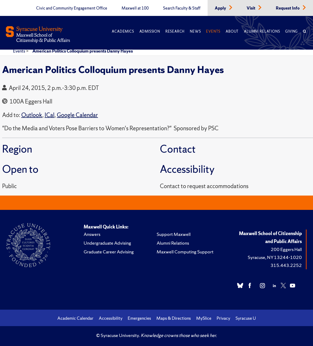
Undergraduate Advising (107, 243)
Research (175, 31)
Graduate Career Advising (109, 252)
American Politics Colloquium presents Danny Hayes (82, 51)
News (195, 31)
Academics (123, 31)
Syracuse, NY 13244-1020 (275, 257)
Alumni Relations (262, 31)
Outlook (31, 115)
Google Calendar (77, 115)
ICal (49, 115)
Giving (291, 31)
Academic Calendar (75, 318)
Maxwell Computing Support (185, 252)
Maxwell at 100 (135, 8)
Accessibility (110, 318)
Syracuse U (245, 318)
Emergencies (139, 318)
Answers (92, 234)
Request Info (288, 8)
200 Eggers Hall (286, 249)
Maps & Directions (173, 318)
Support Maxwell (174, 234)
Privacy (223, 318)
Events (213, 31)
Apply (221, 8)
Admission (149, 31)
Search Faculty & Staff (181, 8)
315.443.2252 (286, 265)
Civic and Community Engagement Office (71, 8)
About (232, 31)
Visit (251, 8)
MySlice (203, 318)
